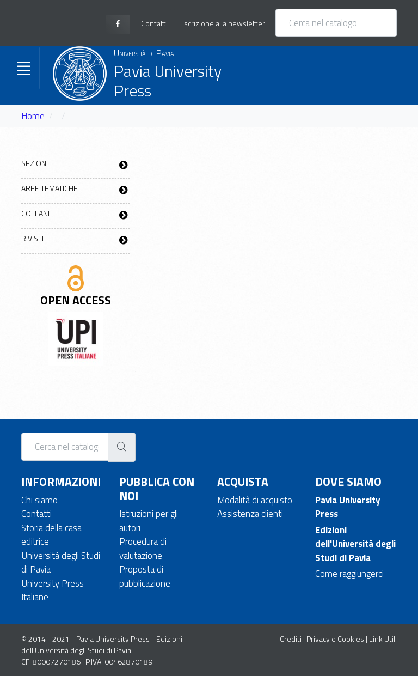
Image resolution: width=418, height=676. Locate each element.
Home (33, 116)
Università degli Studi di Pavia (60, 563)
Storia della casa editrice (51, 535)
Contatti (36, 514)
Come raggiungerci (349, 574)
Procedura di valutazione (143, 548)
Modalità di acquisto (254, 500)
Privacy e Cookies (335, 638)
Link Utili (383, 638)
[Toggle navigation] (23, 68)
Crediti (291, 638)
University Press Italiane (52, 590)
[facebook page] (118, 24)
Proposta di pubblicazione (144, 576)
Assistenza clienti (250, 514)
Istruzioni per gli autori (148, 521)
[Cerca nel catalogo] (336, 23)
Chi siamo (39, 500)
